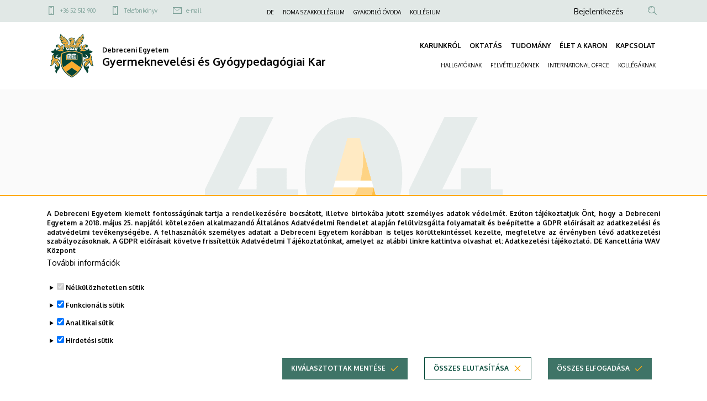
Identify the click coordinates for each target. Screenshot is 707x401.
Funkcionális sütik (95, 314)
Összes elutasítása (471, 377)
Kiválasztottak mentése (338, 377)
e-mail (193, 10)
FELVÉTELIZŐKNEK (514, 65)
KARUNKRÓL (440, 45)
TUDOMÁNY (531, 45)
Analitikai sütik (90, 332)
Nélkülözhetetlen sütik (105, 297)
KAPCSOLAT (636, 45)
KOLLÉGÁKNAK (637, 65)
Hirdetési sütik (89, 350)
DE (270, 12)
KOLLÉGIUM (425, 12)
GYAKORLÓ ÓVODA (377, 12)
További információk (83, 272)
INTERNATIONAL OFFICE (578, 65)
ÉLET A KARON (583, 45)
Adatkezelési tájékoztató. (548, 250)
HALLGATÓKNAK (461, 65)
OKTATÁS (485, 45)
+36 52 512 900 (78, 10)
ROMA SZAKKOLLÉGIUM (314, 12)
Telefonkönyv (140, 10)
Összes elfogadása (593, 377)
